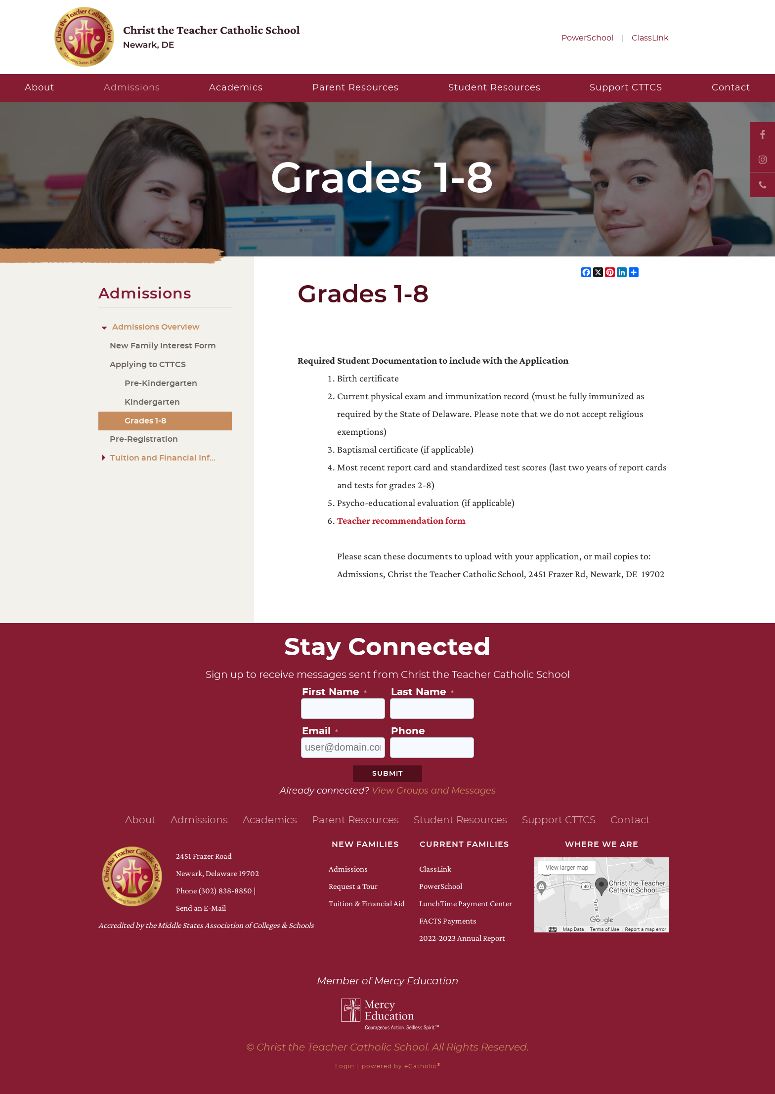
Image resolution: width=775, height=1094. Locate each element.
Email (320, 731)
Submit (387, 773)
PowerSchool (587, 38)
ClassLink (650, 38)
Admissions (348, 869)
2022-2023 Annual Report (462, 938)
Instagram (762, 159)
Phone (762, 184)
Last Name (422, 692)
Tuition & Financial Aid (367, 903)
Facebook (762, 134)
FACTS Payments (447, 921)
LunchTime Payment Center (465, 903)
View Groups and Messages (434, 791)
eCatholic (422, 1066)
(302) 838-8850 (225, 890)
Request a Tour (353, 886)
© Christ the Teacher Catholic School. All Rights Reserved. (387, 1047)
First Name (334, 692)
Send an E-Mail (201, 908)
